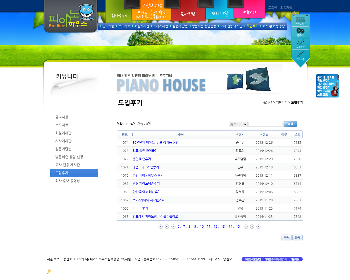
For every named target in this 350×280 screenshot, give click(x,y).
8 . (190, 226)
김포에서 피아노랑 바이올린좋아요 (155, 216)
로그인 (272, 8)
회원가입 (286, 8)
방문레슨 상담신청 (204, 26)
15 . (239, 226)
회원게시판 (141, 26)
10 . (202, 226)
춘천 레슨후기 (142, 159)
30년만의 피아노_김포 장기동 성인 (156, 142)
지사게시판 (160, 26)
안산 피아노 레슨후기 (147, 192)
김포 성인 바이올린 (145, 150)
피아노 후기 (140, 208)
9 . (196, 226)
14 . (231, 226)
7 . (185, 226)
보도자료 (124, 26)
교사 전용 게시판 (231, 26)
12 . (216, 226)
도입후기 (252, 26)
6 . (179, 226)
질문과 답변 (180, 26)
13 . (224, 226)
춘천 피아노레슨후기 (146, 183)
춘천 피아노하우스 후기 (148, 175)
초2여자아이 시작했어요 (149, 200)
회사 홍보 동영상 (274, 26)
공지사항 (108, 26)
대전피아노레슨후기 (146, 167)
